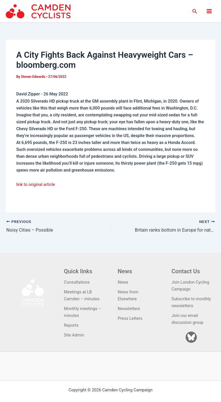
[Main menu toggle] (209, 11)
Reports (71, 325)
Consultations (77, 281)
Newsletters (129, 308)
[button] (194, 11)
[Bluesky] (191, 337)
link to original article (35, 184)
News (123, 281)
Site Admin (74, 335)
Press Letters (130, 318)
